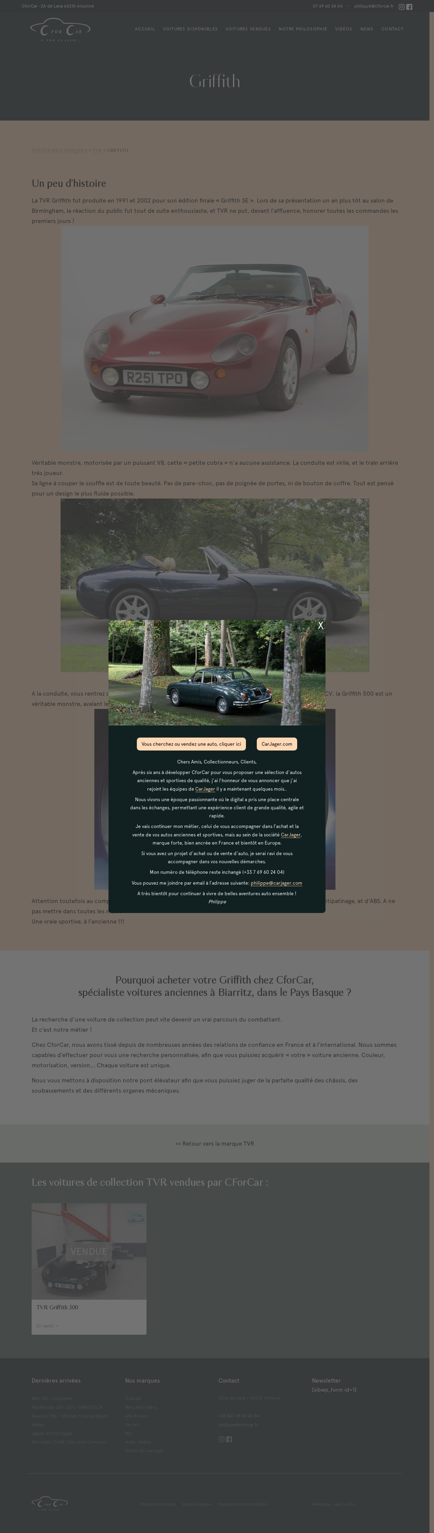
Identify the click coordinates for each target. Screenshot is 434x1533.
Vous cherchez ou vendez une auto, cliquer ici (191, 744)
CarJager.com (277, 744)
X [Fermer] (320, 625)
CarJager (205, 789)
